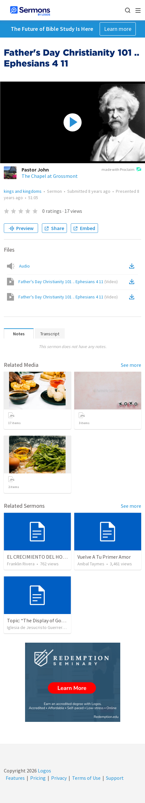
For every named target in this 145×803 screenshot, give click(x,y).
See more (131, 365)
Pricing (38, 778)
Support (115, 778)
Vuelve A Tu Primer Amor (104, 557)
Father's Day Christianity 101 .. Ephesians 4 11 (68, 281)
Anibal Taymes (90, 564)
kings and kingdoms (23, 191)
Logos (44, 770)
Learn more (117, 28)
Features (15, 778)
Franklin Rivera (21, 564)
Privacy (59, 778)
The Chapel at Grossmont (50, 176)
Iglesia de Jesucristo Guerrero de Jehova (46, 627)
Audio (24, 266)
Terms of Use (86, 778)
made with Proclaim (121, 170)
